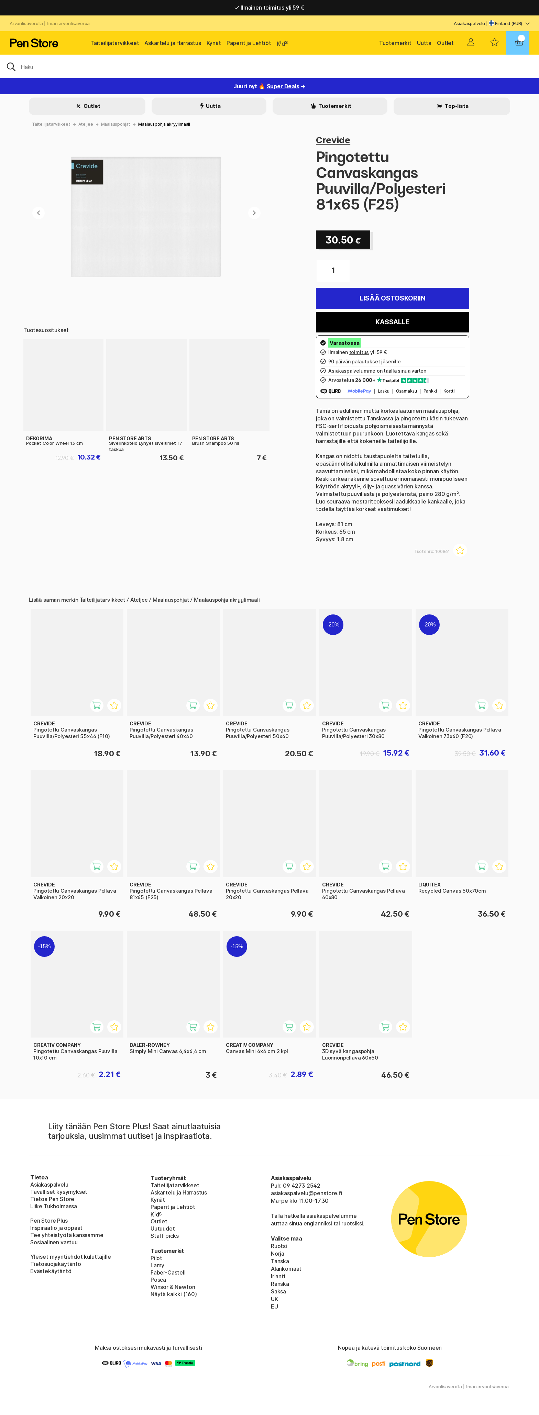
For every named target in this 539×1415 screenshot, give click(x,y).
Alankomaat (286, 1268)
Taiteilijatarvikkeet (114, 42)
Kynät (214, 42)
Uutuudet (163, 1228)
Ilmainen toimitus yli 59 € (269, 7)
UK (274, 1298)
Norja (277, 1253)
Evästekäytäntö (51, 1271)
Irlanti (278, 1276)
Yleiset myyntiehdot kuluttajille (70, 1256)
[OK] (269, 66)
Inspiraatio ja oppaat (56, 1227)
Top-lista (456, 106)
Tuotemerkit (395, 42)
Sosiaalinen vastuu (54, 1242)
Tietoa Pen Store (52, 1199)
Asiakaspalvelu (469, 23)
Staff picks (165, 1235)
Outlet (445, 42)
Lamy (157, 1265)
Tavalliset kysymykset (58, 1191)
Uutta (424, 42)
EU (274, 1306)
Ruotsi (279, 1246)
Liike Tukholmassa (53, 1206)
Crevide (333, 140)
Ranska (280, 1283)
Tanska (280, 1261)
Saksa (278, 1291)
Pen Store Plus (49, 1220)
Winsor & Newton (173, 1286)
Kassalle (392, 322)
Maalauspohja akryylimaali (164, 124)
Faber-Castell (168, 1272)
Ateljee (85, 124)
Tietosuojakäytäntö (55, 1263)
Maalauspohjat (116, 124)
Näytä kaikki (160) (174, 1294)
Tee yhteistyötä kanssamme (66, 1235)
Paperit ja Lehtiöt (249, 42)
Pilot (156, 1258)
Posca (158, 1279)
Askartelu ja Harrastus (172, 42)
